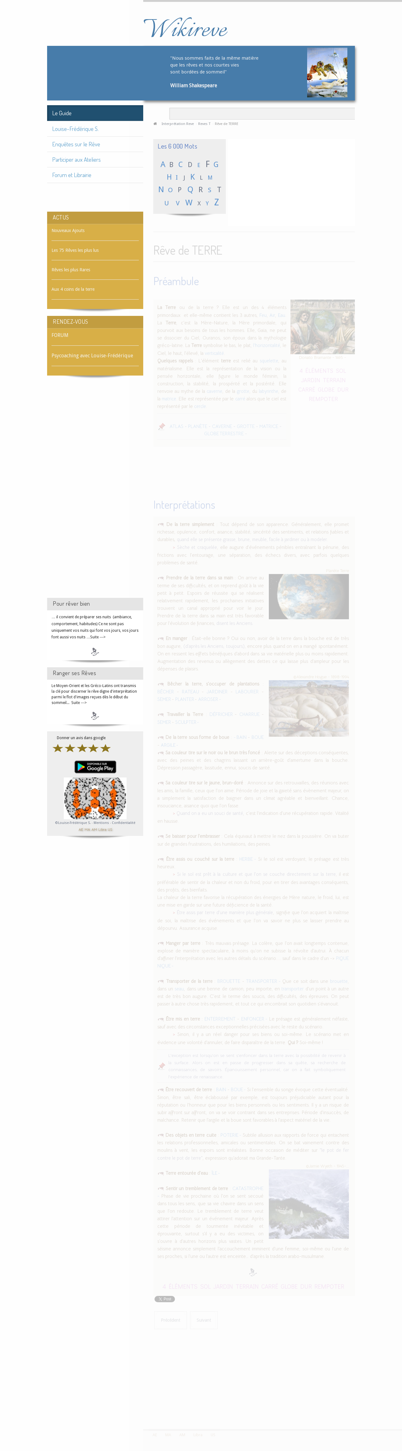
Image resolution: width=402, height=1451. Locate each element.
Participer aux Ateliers (76, 159)
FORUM (60, 335)
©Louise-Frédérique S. (73, 823)
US (110, 829)
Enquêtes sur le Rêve (76, 144)
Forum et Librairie (71, 174)
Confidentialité (123, 823)
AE (81, 829)
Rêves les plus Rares (71, 269)
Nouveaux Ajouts (68, 230)
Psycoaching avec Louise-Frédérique (92, 356)
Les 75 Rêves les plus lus (75, 250)
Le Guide (62, 112)
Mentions (102, 823)
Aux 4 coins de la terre (73, 289)
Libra (102, 829)
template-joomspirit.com (400, 1405)
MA (87, 829)
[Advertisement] (95, 492)
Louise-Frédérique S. (75, 128)
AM (94, 829)
